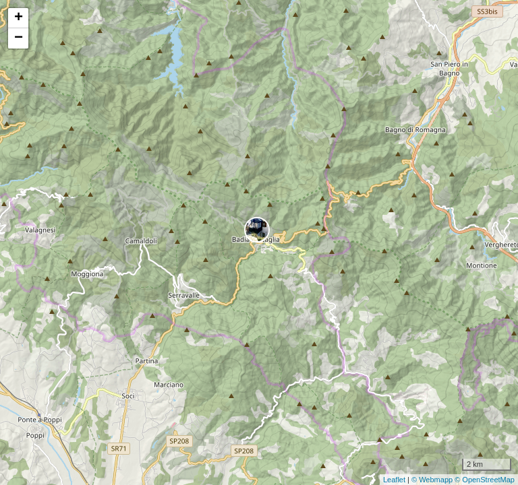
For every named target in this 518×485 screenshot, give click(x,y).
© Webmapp (433, 480)
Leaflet (394, 480)
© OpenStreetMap (485, 480)
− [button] (18, 38)
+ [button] (18, 18)
